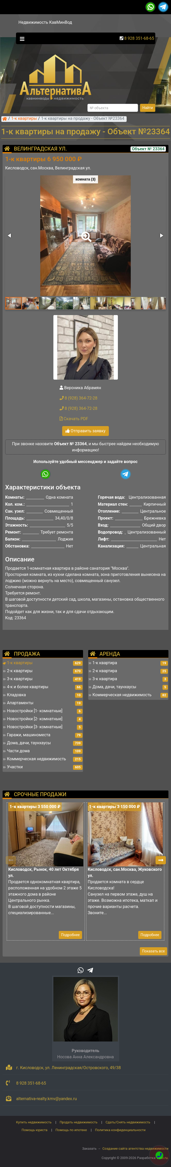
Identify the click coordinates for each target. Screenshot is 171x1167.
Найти (147, 108)
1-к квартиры (24, 119)
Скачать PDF (74, 418)
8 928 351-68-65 (139, 38)
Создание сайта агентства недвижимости (135, 1148)
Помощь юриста (34, 1130)
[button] (85, 233)
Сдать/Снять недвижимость (127, 1122)
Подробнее (70, 935)
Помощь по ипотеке (71, 1130)
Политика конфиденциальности (120, 1130)
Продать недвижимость (78, 1122)
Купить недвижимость (34, 1122)
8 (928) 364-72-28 (78, 398)
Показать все (153, 951)
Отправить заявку (85, 430)
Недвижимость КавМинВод (45, 22)
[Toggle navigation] (21, 38)
